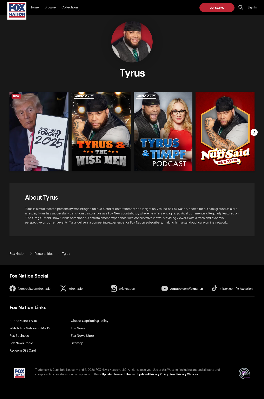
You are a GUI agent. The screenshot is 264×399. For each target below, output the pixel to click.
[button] (241, 7)
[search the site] (241, 7)
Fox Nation (17, 253)
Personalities (43, 253)
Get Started (217, 7)
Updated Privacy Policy (152, 374)
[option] (37, 128)
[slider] (130, 128)
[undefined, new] (38, 169)
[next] (254, 132)
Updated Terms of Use (116, 374)
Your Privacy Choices (184, 374)
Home (34, 7)
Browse (50, 7)
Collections (69, 7)
